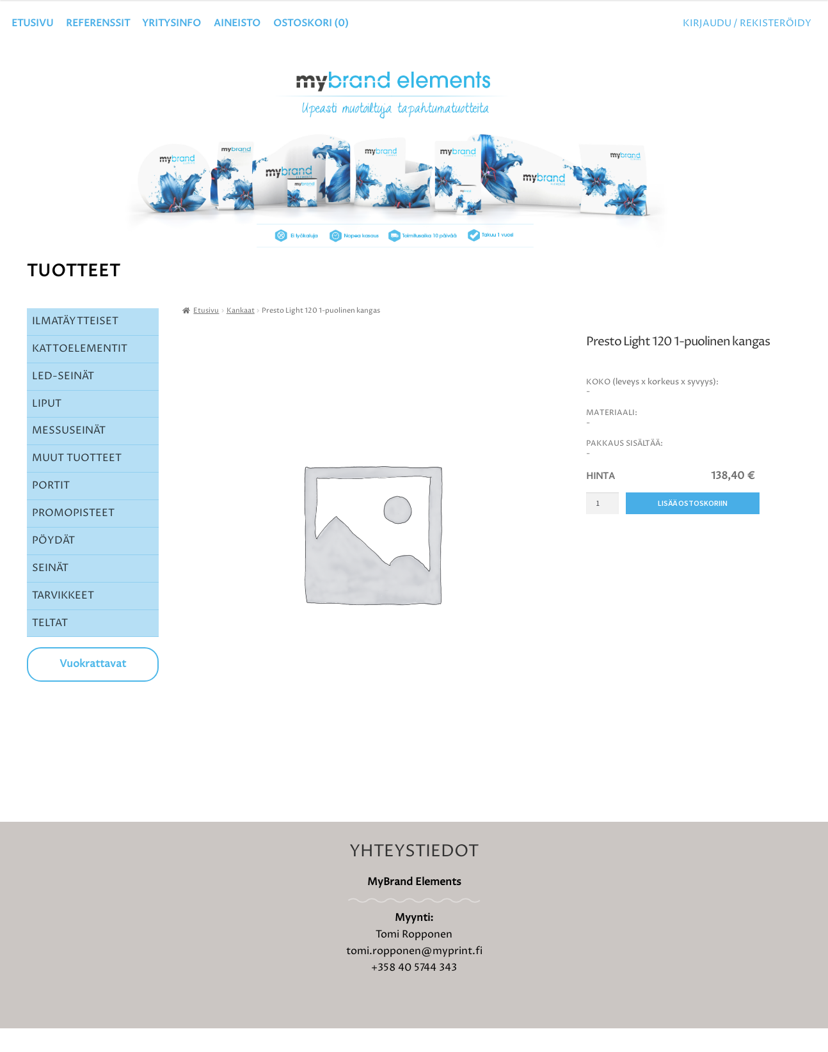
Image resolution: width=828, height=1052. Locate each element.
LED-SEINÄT (63, 399)
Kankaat (241, 333)
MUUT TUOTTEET (77, 482)
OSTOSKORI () (311, 23)
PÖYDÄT (53, 564)
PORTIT (51, 509)
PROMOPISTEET (73, 537)
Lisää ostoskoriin (693, 526)
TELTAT (50, 646)
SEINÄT (50, 591)
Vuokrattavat (93, 687)
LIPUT (46, 427)
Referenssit (98, 23)
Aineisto (237, 23)
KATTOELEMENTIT (79, 372)
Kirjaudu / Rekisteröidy (747, 23)
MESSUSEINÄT (69, 454)
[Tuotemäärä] (602, 526)
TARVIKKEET (63, 618)
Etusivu (32, 23)
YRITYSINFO (171, 23)
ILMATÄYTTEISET (75, 345)
